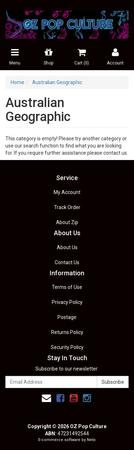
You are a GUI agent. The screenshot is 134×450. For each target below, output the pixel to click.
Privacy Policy (67, 302)
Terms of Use (67, 287)
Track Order (67, 207)
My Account (67, 192)
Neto (91, 439)
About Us (67, 247)
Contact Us (67, 262)
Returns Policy (67, 332)
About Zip (67, 222)
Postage (67, 317)
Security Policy (67, 347)
